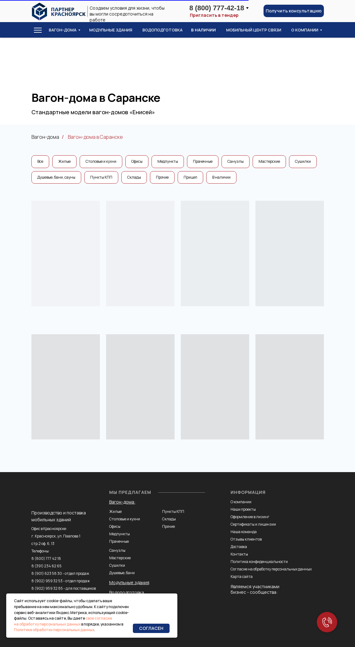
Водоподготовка (126, 592)
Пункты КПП (101, 177)
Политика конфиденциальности (259, 561)
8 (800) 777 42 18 (46, 558)
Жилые (64, 161)
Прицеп (190, 177)
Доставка (239, 546)
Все (40, 161)
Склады (134, 177)
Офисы (136, 161)
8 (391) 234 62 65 (46, 566)
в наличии (203, 30)
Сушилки (303, 161)
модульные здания (110, 30)
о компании (304, 30)
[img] (59, 11)
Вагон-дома (63, 30)
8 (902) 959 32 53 (47, 581)
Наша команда (244, 531)
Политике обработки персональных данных (54, 629)
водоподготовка (162, 30)
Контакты (239, 554)
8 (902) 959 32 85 (47, 588)
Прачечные (203, 161)
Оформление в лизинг (250, 516)
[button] (294, 11)
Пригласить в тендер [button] (214, 15)
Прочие (162, 177)
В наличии (221, 177)
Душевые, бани (122, 572)
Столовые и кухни (101, 161)
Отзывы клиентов (246, 539)
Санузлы (235, 161)
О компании (241, 501)
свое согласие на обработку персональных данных (63, 621)
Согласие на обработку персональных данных (271, 569)
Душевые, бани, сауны (56, 177)
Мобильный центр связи (253, 30)
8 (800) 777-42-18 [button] (216, 8)
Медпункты (167, 161)
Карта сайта (242, 576)
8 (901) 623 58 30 (46, 573)
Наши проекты (243, 509)
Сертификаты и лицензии (253, 524)
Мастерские (269, 161)
